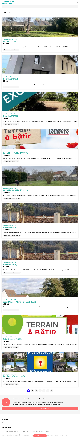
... (47, 391)
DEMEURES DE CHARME (33, 431)
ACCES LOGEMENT (45, 431)
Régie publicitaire (6, 427)
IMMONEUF (23, 431)
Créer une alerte (40, 436)
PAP (18, 431)
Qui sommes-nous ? (7, 422)
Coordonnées (5, 424)
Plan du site (5, 419)
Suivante (51, 390)
